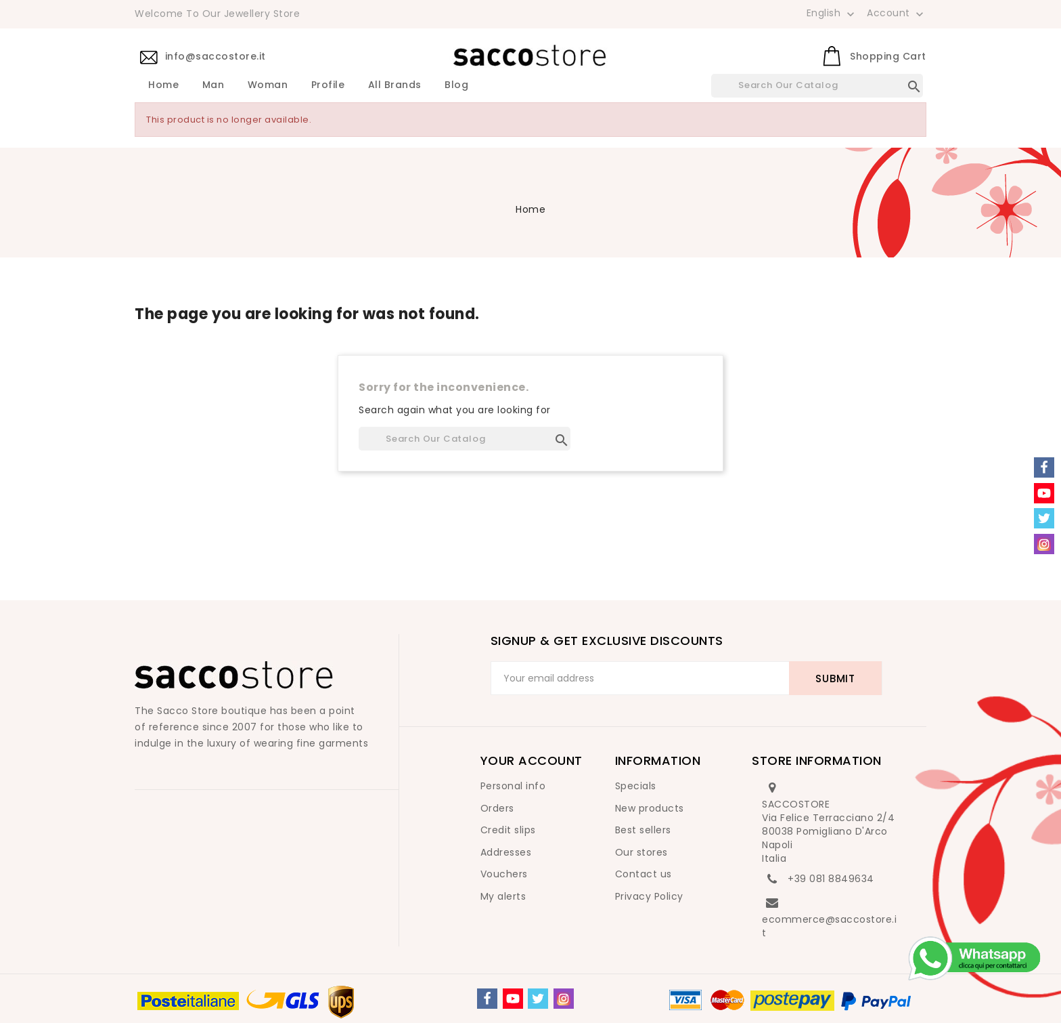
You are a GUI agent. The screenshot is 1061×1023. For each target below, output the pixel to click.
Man (213, 85)
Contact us (643, 874)
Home (163, 85)
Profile (328, 85)
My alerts (503, 896)
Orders (497, 808)
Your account (531, 760)
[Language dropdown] (832, 13)
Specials (635, 786)
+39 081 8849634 (831, 878)
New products (649, 808)
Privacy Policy (649, 896)
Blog (456, 85)
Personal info (513, 786)
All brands (395, 85)
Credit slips (508, 830)
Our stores (641, 852)
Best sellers (643, 830)
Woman (268, 85)
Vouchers (504, 874)
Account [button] (896, 13)
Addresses (506, 852)
